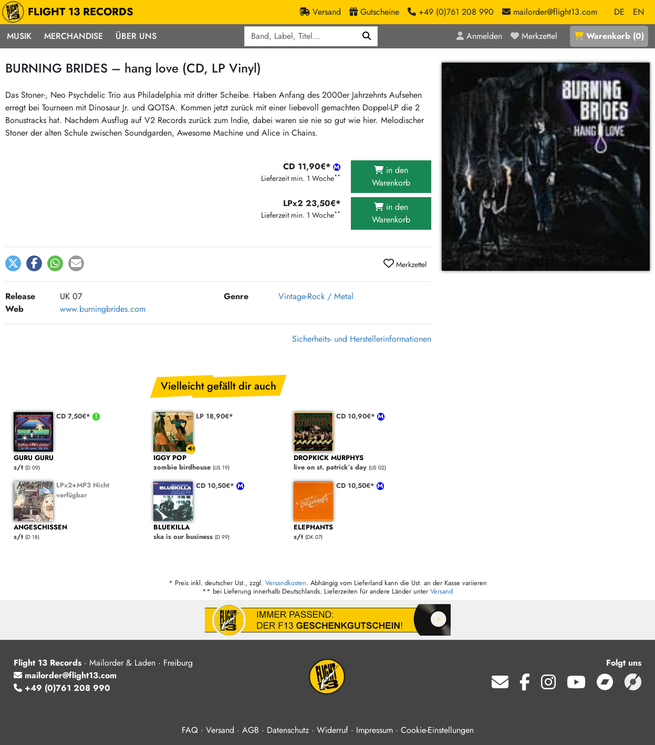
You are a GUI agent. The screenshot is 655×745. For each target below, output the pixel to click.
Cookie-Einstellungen (437, 730)
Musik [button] (19, 36)
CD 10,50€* (216, 486)
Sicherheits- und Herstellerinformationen (361, 339)
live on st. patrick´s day (358, 463)
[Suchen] (367, 36)
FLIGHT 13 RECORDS (70, 12)
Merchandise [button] (73, 36)
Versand (441, 591)
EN (638, 12)
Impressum (374, 730)
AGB (250, 730)
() (609, 36)
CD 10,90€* (356, 416)
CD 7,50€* (74, 416)
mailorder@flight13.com (65, 675)
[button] (13, 263)
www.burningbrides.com (102, 309)
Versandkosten (285, 583)
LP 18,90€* (214, 416)
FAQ (190, 730)
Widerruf (332, 730)
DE (619, 12)
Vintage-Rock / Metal (316, 296)
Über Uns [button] (136, 36)
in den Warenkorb (391, 176)
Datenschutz (288, 730)
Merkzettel (405, 264)
